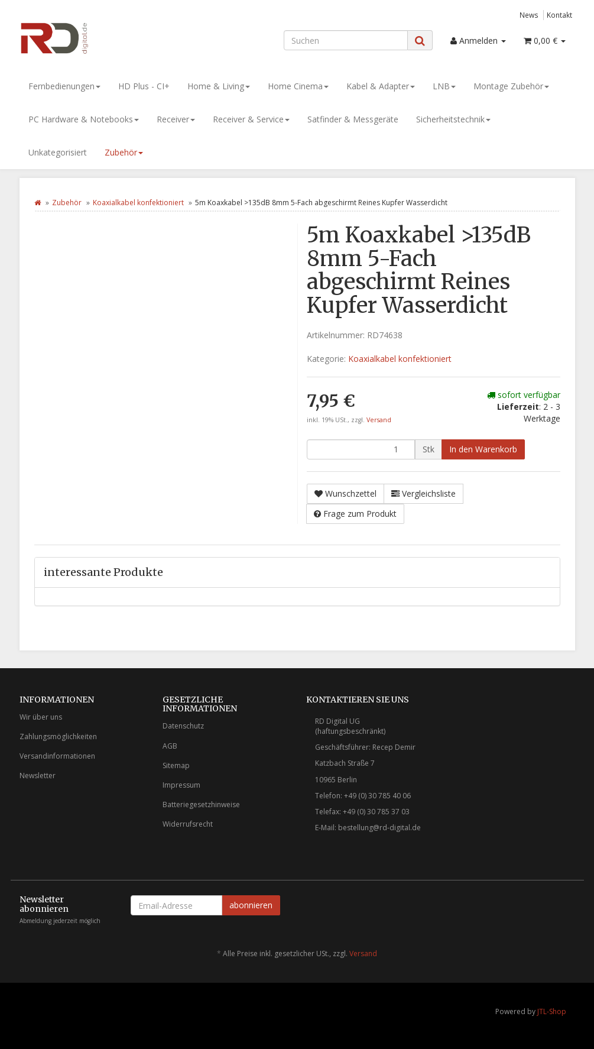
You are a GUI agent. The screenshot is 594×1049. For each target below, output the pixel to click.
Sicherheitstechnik (453, 119)
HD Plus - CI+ (144, 86)
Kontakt (559, 15)
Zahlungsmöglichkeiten (58, 736)
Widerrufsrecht (188, 824)
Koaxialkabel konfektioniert (138, 203)
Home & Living (218, 86)
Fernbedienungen (64, 86)
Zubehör (124, 152)
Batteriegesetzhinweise (201, 804)
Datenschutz (183, 726)
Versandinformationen (57, 756)
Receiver (176, 119)
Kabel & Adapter (380, 86)
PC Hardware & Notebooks (83, 119)
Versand (378, 420)
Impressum (181, 785)
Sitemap (176, 765)
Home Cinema (298, 86)
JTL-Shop (551, 1011)
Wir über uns (41, 717)
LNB (444, 86)
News (529, 15)
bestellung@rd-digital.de (379, 828)
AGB (170, 746)
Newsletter (38, 775)
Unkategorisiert (57, 152)
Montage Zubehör (511, 86)
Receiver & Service (251, 119)
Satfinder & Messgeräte (352, 119)
